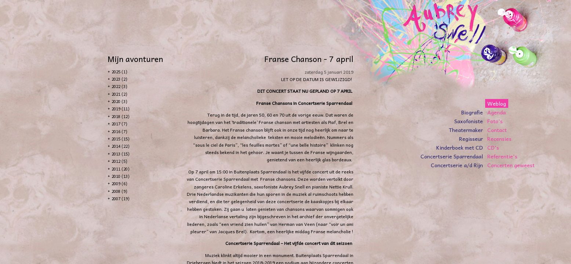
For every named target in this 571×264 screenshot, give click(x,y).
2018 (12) (121, 116)
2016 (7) (119, 131)
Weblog (496, 103)
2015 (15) (121, 139)
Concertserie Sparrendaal (452, 156)
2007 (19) (121, 198)
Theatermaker (466, 129)
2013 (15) (121, 154)
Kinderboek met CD (459, 147)
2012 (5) (119, 161)
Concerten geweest (511, 165)
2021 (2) (119, 94)
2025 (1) (119, 72)
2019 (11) (121, 109)
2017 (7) (119, 124)
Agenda (496, 112)
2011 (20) (121, 169)
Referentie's (502, 156)
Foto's (495, 121)
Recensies (499, 138)
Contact (497, 129)
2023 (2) (119, 79)
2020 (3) (119, 101)
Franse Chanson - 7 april (308, 58)
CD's (493, 147)
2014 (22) (121, 146)
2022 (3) (119, 86)
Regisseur (471, 138)
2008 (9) (119, 191)
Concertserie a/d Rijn (457, 165)
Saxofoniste (468, 121)
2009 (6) (119, 183)
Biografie (472, 112)
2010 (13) (121, 176)
